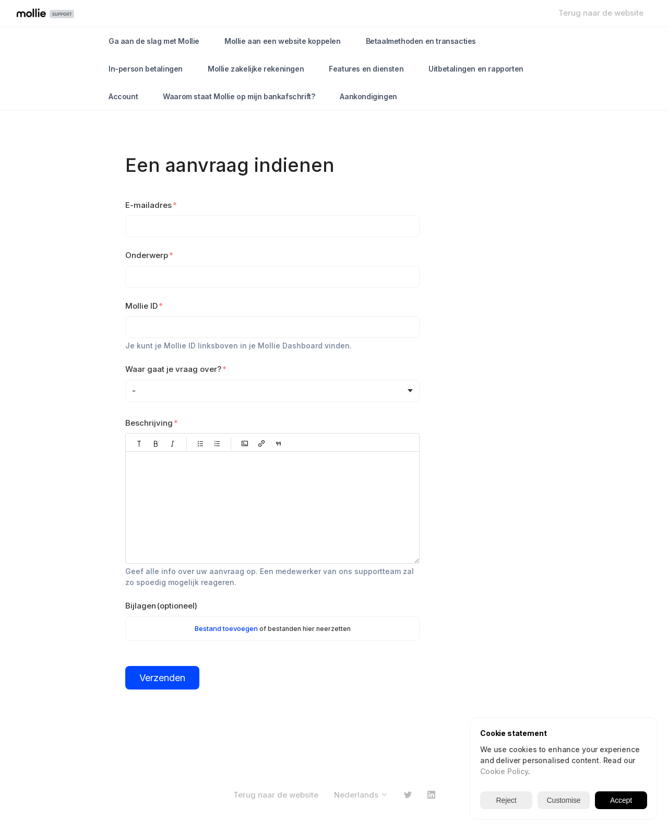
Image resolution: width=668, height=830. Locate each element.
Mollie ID (141, 306)
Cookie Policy (504, 771)
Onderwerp (146, 255)
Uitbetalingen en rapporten (475, 68)
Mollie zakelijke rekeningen (256, 68)
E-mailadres (148, 205)
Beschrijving (149, 423)
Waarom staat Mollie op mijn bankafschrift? (239, 96)
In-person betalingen (146, 68)
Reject (506, 800)
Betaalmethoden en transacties (421, 41)
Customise (564, 800)
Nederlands (361, 795)
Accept (621, 800)
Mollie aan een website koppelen (282, 41)
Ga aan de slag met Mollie (154, 41)
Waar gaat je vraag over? (173, 369)
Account (123, 96)
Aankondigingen (368, 96)
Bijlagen (161, 606)
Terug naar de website (600, 13)
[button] (139, 443)
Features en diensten (366, 68)
